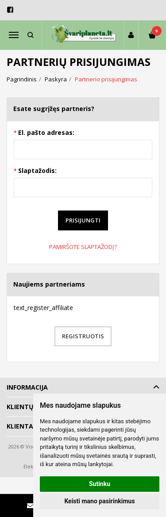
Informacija (27, 387)
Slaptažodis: (37, 170)
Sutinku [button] (99, 483)
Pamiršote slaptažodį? (83, 247)
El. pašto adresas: (46, 132)
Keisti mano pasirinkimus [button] (99, 501)
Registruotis (83, 336)
